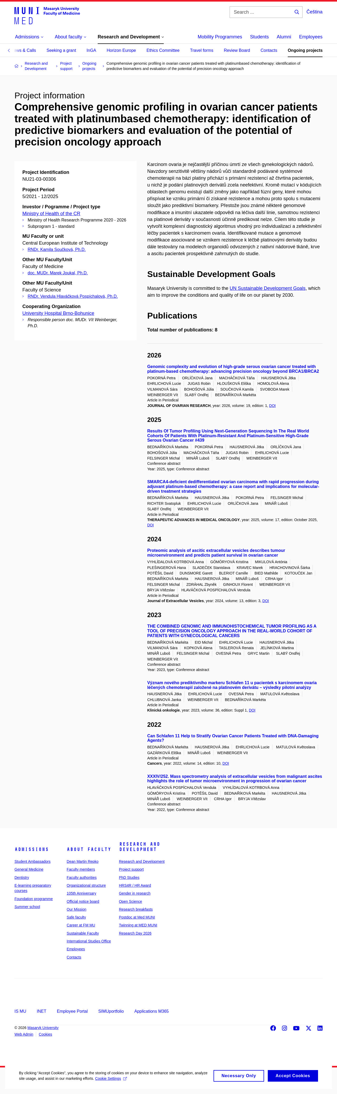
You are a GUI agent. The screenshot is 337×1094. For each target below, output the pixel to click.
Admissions (31, 849)
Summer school (27, 907)
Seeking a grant (61, 50)
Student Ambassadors (32, 861)
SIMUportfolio (111, 1011)
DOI (272, 406)
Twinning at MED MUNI (138, 925)
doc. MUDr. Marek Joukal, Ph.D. (58, 273)
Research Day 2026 (135, 933)
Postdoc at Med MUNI (137, 917)
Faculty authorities (82, 877)
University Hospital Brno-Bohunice (58, 313)
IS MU (20, 1011)
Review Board (237, 50)
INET (41, 1011)
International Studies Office (89, 941)
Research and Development (139, 846)
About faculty (89, 849)
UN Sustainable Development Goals (267, 288)
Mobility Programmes (220, 36)
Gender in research (135, 893)
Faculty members (81, 869)
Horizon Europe (121, 50)
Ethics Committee (162, 50)
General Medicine (28, 869)
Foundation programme (33, 899)
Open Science (130, 901)
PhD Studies (129, 877)
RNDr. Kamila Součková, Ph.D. (57, 249)
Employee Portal (72, 1011)
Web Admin (23, 1034)
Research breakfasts (136, 909)
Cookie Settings (124, 1083)
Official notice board (83, 901)
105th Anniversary (81, 893)
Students (259, 36)
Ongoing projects (305, 50)
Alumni (284, 36)
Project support (131, 869)
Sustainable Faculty (83, 933)
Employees (311, 36)
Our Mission (76, 909)
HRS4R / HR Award (135, 885)
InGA (91, 50)
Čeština (314, 11)
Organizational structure (86, 885)
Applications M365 (151, 1011)
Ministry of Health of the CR (51, 213)
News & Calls (23, 50)
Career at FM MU (81, 925)
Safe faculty (76, 917)
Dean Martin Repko (82, 861)
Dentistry (21, 877)
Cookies (45, 1034)
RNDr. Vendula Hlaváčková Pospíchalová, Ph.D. (73, 296)
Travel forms (201, 50)
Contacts (269, 50)
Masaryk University (42, 1028)
